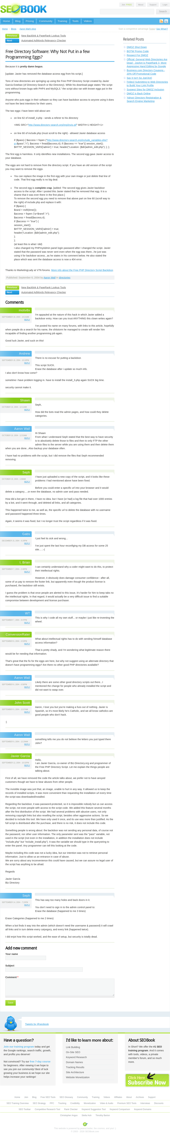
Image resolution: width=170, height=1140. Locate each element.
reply (27, 320)
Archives (140, 1097)
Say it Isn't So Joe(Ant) (139, 78)
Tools (75, 21)
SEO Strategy (39, 1103)
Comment (11, 977)
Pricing (30, 21)
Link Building (73, 1047)
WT (27, 613)
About (140, 5)
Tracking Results (75, 1067)
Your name (11, 954)
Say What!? (162, 29)
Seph (26, 895)
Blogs (13, 29)
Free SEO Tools (48, 1097)
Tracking (62, 1103)
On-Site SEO (73, 1052)
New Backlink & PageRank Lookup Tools (43, 35)
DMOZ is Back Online (139, 93)
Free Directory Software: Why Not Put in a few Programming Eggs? (47, 54)
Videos (88, 21)
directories (64, 277)
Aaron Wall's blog (28, 29)
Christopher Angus (69, 1115)
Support (153, 5)
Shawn (25, 400)
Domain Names (74, 1062)
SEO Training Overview (18, 1103)
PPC (52, 1103)
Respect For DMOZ (137, 55)
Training (62, 21)
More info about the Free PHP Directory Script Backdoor (82, 270)
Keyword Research (76, 1057)
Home (6, 21)
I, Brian (25, 562)
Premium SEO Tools (126, 1103)
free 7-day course (40, 1061)
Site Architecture (75, 1072)
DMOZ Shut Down (137, 47)
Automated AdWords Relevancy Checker (43, 40)
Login (165, 5)
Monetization (90, 1103)
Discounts (158, 1103)
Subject (9, 965)
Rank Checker (71, 1109)
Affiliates (118, 1097)
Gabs (26, 534)
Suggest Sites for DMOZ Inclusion (145, 89)
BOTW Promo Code (138, 51)
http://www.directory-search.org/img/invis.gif (52, 124)
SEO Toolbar (25, 1109)
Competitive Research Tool (47, 1109)
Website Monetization (78, 1077)
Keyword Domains (142, 1109)
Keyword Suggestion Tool (94, 1109)
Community (45, 21)
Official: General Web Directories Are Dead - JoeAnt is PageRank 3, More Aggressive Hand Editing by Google (147, 63)
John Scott (22, 702)
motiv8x (24, 310)
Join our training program (19, 1046)
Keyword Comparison (120, 1109)
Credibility (75, 1103)
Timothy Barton (103, 1115)
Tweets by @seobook (37, 1024)
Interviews (145, 1103)
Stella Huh (87, 1115)
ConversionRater (18, 634)
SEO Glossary (66, 1097)
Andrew (24, 353)
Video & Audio (106, 1103)
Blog (18, 21)
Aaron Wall (50, 277)
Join (127, 5)
